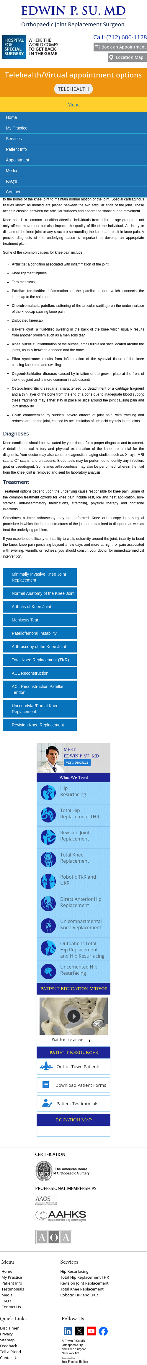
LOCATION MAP (74, 1120)
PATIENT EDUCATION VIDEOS (73, 988)
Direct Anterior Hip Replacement (71, 903)
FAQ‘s (6, 1301)
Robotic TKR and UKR (68, 881)
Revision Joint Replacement (65, 836)
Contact (13, 192)
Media (11, 170)
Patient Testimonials (69, 1103)
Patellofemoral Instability (34, 633)
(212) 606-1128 (126, 37)
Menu (73, 105)
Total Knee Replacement (65, 858)
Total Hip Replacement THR (70, 814)
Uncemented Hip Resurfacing (69, 971)
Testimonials (12, 1289)
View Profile (77, 762)
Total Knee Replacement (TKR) (40, 660)
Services (14, 138)
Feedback (8, 1345)
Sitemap (7, 1340)
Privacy (6, 1334)
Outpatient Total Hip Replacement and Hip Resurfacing (72, 949)
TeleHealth (73, 88)
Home (11, 117)
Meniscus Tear (25, 620)
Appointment (17, 160)
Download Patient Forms (73, 1085)
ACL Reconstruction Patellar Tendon (37, 689)
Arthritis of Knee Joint (31, 606)
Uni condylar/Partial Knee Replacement (35, 708)
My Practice (16, 128)
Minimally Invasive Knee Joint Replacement (39, 577)
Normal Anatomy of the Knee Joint (43, 593)
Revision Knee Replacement (38, 725)
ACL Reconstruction (30, 673)
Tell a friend (10, 1351)
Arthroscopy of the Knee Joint (39, 646)
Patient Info (16, 149)
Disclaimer (9, 1328)
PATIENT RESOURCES (74, 1052)
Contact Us (11, 1306)
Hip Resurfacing (63, 792)
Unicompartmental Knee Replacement (71, 925)
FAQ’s (11, 181)
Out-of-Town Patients (70, 1066)
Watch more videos (73, 1041)
